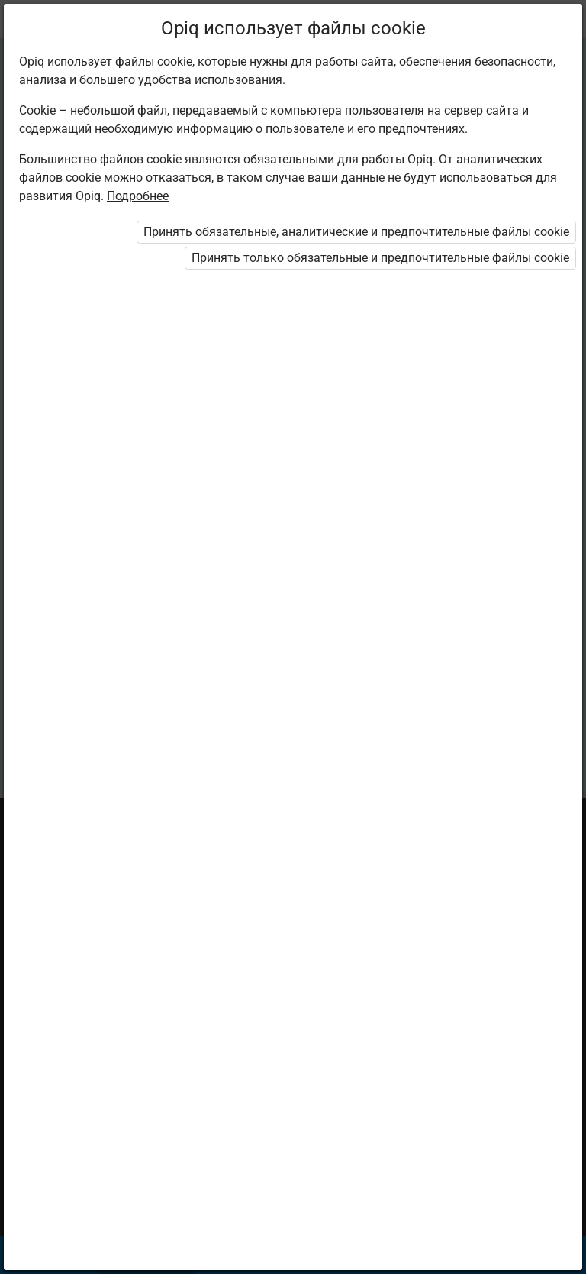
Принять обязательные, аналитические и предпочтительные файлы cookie (356, 232)
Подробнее (138, 196)
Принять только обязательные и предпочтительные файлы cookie (380, 258)
